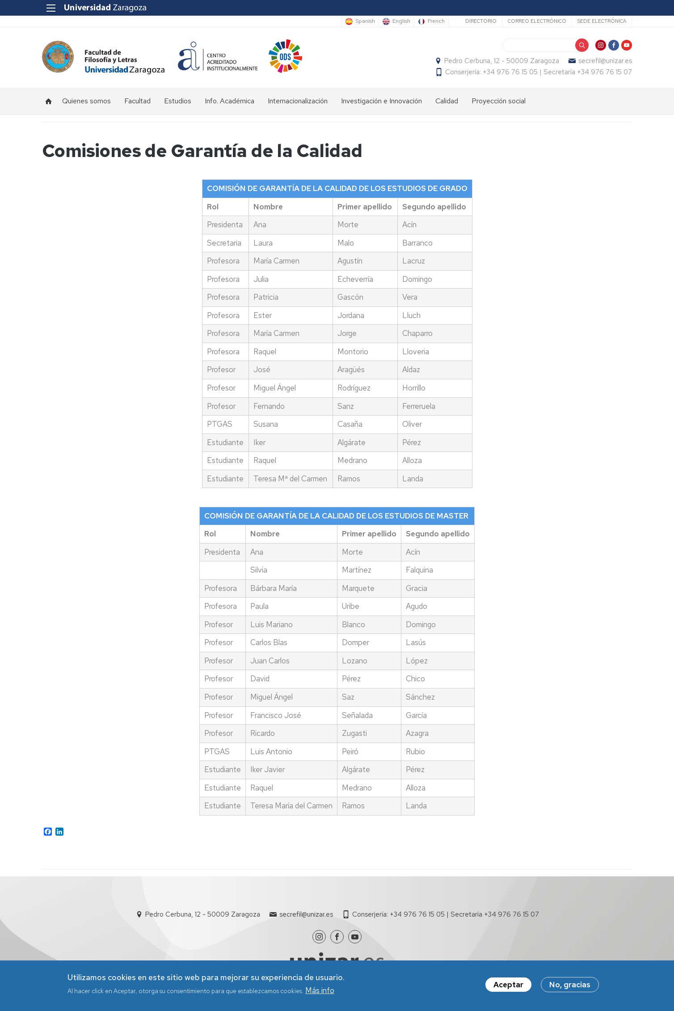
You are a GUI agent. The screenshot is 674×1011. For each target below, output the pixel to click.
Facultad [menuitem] (137, 101)
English (401, 21)
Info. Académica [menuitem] (229, 101)
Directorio (481, 21)
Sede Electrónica (601, 21)
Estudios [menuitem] (177, 101)
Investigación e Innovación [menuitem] (381, 101)
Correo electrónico (537, 21)
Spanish (365, 21)
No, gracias (569, 985)
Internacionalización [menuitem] (298, 101)
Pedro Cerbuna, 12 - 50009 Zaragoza (501, 60)
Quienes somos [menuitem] (86, 101)
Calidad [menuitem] (446, 101)
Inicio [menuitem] (48, 101)
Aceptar (508, 985)
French (436, 21)
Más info (319, 991)
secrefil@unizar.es (605, 60)
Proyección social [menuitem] (499, 101)
